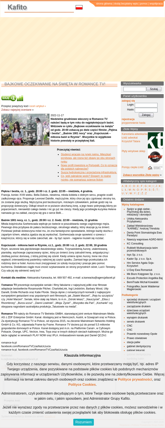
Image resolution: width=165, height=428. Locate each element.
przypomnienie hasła (133, 122)
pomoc (144, 3)
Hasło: (130, 109)
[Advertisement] (82, 49)
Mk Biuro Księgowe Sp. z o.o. (143, 274)
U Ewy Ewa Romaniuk (139, 269)
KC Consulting (135, 243)
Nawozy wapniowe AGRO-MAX (145, 239)
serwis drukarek (136, 321)
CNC (129, 325)
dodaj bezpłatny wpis (126, 3)
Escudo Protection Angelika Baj (145, 278)
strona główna (104, 3)
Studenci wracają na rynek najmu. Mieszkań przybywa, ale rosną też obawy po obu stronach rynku (88, 158)
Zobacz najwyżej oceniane (16, 109)
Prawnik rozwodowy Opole (142, 333)
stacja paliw (133, 342)
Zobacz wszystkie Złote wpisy (141, 174)
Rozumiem (83, 422)
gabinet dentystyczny (139, 346)
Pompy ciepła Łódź (132, 167)
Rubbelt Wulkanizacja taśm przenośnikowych (142, 249)
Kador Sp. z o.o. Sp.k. (139, 258)
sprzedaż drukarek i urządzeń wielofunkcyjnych (143, 301)
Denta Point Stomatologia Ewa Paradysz (144, 234)
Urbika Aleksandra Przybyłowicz (137, 220)
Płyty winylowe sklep (133, 151)
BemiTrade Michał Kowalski (142, 282)
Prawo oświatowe (137, 338)
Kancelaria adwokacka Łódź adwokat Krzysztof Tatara (134, 138)
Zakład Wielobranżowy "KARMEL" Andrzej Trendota (143, 227)
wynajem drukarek (137, 317)
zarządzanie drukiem (139, 306)
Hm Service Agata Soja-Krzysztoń (140, 264)
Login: (130, 104)
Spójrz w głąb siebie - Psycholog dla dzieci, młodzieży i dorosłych (139, 212)
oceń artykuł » (38, 106)
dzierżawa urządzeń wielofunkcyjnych (138, 312)
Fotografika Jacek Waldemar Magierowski (143, 288)
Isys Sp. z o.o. (135, 254)
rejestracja (128, 119)
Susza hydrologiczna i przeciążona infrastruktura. (89, 172)
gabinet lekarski (136, 350)
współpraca (156, 3)
